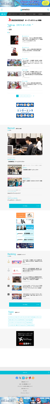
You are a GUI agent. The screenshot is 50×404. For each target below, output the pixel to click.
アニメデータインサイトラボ (24, 317)
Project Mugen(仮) (29, 319)
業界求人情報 (23, 14)
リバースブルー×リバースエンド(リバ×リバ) (17, 322)
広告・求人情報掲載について (25, 384)
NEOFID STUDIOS (30, 325)
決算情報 (40, 14)
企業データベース (12, 14)
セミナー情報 (32, 14)
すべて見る (25, 206)
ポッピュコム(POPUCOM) (19, 319)
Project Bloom (29, 322)
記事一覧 (3, 14)
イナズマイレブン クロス (13, 317)
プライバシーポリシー (25, 393)
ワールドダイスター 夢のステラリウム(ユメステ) (17, 325)
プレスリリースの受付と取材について (25, 386)
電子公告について (25, 388)
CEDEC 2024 (11, 319)
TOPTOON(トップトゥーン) (36, 317)
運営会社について (25, 381)
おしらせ (25, 390)
